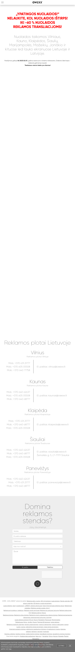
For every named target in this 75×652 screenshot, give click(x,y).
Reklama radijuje (36, 613)
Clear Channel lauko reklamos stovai (53, 606)
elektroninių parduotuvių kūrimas (36, 629)
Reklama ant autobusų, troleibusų (14, 610)
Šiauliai (37, 439)
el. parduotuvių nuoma (53, 629)
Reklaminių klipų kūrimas (21, 615)
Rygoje (35, 622)
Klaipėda (37, 410)
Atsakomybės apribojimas (27, 636)
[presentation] (27, 574)
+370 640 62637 (21, 392)
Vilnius (37, 352)
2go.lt (14, 606)
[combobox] (37, 546)
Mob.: (10, 450)
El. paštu (25, 567)
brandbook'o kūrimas (46, 634)
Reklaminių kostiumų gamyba (15, 624)
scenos (23, 627)
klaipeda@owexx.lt (58, 424)
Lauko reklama (7, 606)
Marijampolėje (56, 620)
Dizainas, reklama (9, 634)
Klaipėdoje (41, 620)
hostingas (46, 631)
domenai (34, 631)
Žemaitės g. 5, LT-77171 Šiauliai (53, 455)
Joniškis (30, 622)
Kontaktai (45, 636)
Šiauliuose (48, 620)
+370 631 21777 (22, 363)
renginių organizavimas (31, 624)
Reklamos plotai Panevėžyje (37, 472)
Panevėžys (37, 468)
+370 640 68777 (21, 399)
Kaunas (37, 381)
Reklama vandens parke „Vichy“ (40, 608)
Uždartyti (70, 645)
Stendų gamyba (65, 601)
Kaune (36, 620)
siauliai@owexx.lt (57, 451)
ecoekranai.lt (20, 606)
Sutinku (61, 646)
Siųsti (38, 588)
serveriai (39, 631)
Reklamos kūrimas (8, 615)
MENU (2, 2)
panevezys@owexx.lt (59, 482)
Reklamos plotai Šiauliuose (37, 443)
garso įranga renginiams (51, 627)
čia (10, 649)
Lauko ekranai (55, 601)
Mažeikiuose (19, 622)
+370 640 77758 (21, 370)
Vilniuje (31, 620)
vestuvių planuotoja (58, 624)
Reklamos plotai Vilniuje (38, 356)
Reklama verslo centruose (31, 610)
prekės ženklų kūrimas (32, 634)
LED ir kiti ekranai (46, 601)
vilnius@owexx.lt (56, 366)
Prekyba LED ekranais (43, 622)
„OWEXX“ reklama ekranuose (33, 606)
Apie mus (38, 636)
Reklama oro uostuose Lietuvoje (49, 610)
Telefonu (50, 567)
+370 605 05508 (21, 366)
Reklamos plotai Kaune (37, 385)
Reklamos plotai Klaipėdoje (37, 414)
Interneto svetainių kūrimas (17, 629)
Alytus (25, 622)
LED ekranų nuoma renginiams (42, 603)
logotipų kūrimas (20, 634)
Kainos (44, 613)
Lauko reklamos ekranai (22, 620)
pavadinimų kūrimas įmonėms (61, 634)
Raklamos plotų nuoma (33, 601)
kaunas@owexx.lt (57, 395)
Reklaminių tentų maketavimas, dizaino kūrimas (43, 615)
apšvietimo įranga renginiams (34, 627)
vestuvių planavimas (45, 624)
